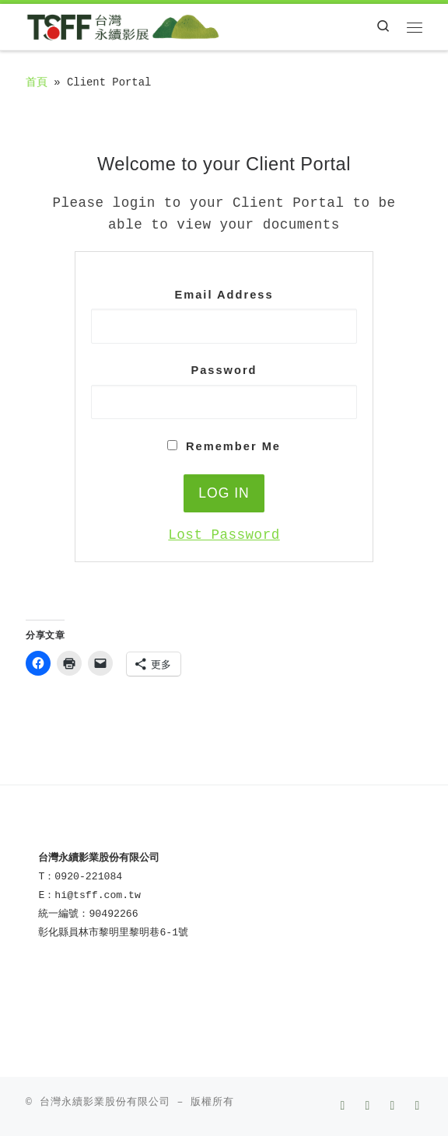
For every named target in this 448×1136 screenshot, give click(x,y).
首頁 (36, 82)
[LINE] (418, 1107)
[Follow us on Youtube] (369, 1107)
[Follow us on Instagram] (393, 1107)
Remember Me (224, 446)
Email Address (223, 294)
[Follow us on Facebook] (344, 1107)
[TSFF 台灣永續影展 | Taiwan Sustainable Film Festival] (123, 26)
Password (224, 370)
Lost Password (223, 535)
